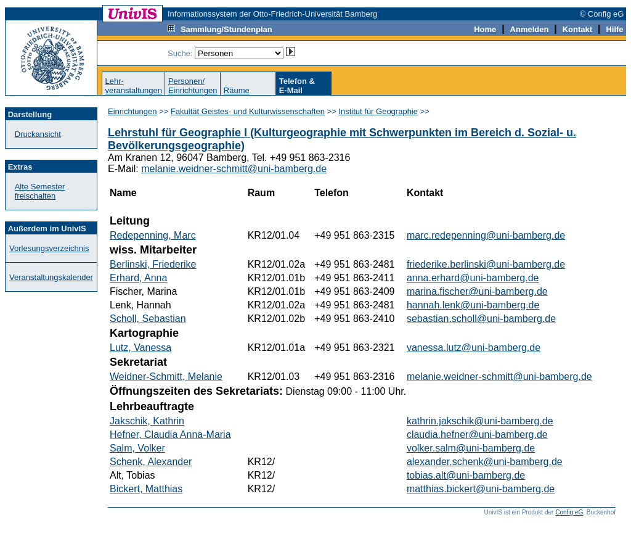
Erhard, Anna (138, 278)
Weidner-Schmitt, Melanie (166, 376)
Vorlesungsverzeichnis (49, 248)
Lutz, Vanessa (140, 347)
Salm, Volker (137, 448)
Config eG (569, 512)
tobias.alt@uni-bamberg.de (466, 475)
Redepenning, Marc (153, 235)
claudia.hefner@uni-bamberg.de (477, 434)
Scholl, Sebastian (148, 318)
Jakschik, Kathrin (147, 421)
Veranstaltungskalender (51, 277)
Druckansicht (38, 134)
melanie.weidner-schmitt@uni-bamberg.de (234, 168)
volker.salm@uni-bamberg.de (471, 448)
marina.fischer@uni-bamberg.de (477, 291)
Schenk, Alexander (151, 461)
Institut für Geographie (378, 111)
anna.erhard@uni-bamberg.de (473, 278)
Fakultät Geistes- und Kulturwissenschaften (248, 111)
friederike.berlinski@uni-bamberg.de (486, 264)
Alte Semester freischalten (40, 191)
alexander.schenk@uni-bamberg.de (485, 461)
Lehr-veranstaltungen (133, 85)
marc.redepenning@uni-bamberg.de (486, 235)
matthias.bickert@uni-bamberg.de (481, 489)
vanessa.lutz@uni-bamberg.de (473, 347)
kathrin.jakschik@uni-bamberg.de (480, 421)
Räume (237, 90)
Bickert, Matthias (146, 489)
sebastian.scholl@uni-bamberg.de (481, 318)
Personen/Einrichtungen (193, 85)
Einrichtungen (132, 111)
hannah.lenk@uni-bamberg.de (473, 305)
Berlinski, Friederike (153, 264)
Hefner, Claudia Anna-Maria (170, 434)
